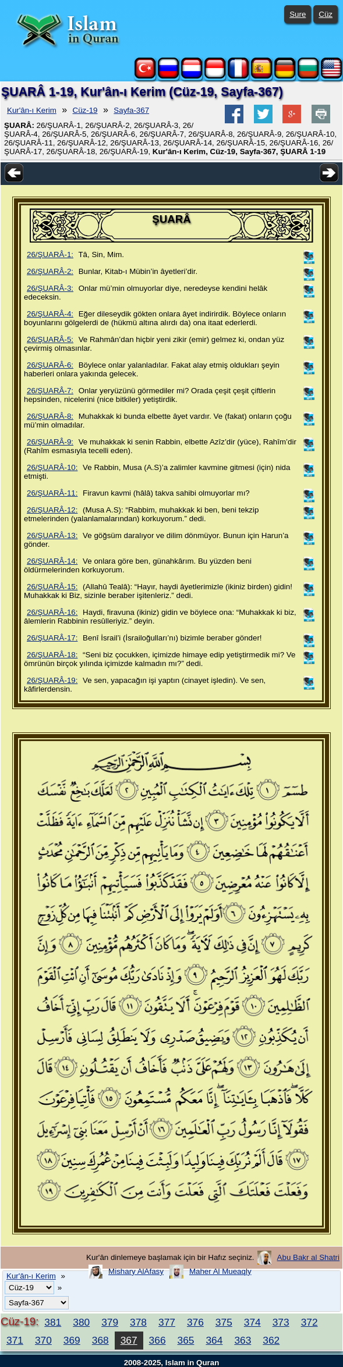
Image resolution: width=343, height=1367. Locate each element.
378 (138, 1322)
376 (195, 1322)
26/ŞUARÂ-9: (50, 441)
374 (252, 1322)
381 (52, 1322)
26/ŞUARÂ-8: (50, 416)
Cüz (326, 14)
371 (14, 1340)
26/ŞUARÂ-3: (50, 288)
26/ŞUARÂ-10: (52, 467)
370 (43, 1340)
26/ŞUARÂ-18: (52, 654)
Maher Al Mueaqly (220, 1271)
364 (214, 1340)
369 (71, 1340)
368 (100, 1340)
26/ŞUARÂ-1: (50, 254)
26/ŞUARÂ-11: (52, 493)
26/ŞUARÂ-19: (52, 680)
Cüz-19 (85, 110)
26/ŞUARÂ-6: (50, 365)
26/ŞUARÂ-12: (52, 509)
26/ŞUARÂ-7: (50, 390)
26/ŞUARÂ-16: (52, 612)
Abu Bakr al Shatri (308, 1257)
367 (129, 1340)
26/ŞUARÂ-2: (50, 271)
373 (281, 1322)
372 (309, 1322)
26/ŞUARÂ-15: (52, 586)
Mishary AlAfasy (136, 1271)
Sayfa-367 (131, 110)
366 (157, 1340)
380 (81, 1322)
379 (109, 1322)
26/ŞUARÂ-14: (52, 561)
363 (242, 1340)
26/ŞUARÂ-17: (52, 637)
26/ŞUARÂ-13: (52, 535)
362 (271, 1340)
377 (166, 1322)
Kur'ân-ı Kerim (31, 110)
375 (223, 1322)
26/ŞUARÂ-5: (50, 339)
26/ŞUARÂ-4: (50, 313)
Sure (297, 14)
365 (186, 1340)
